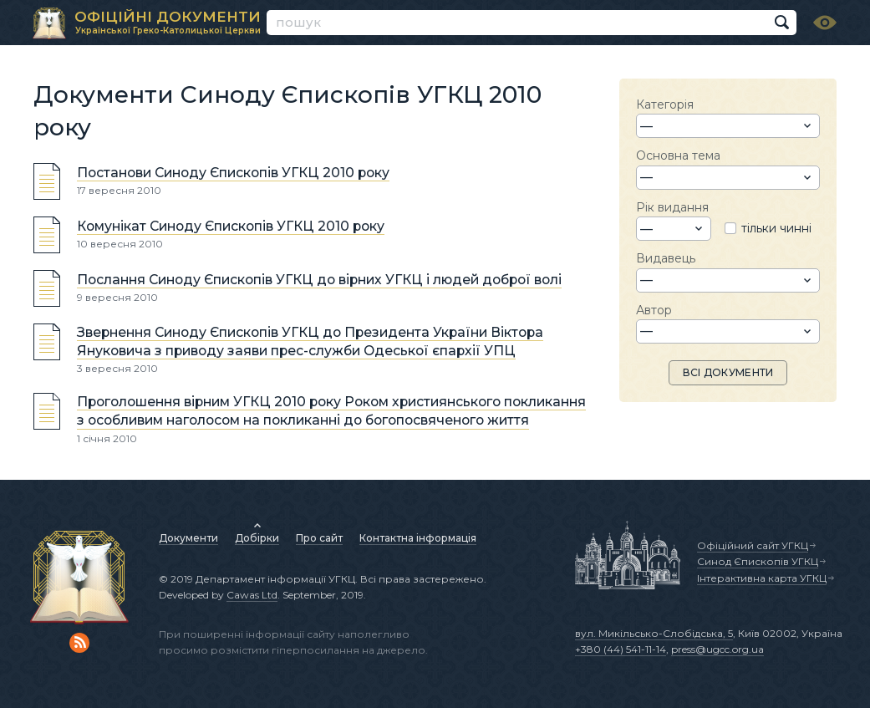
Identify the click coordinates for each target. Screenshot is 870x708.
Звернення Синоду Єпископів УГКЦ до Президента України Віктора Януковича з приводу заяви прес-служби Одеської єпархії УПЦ (310, 341)
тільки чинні (776, 228)
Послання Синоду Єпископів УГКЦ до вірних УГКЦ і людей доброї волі (319, 280)
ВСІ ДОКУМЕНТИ (728, 372)
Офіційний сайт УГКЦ (752, 545)
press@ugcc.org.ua (717, 649)
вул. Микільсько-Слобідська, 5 (654, 633)
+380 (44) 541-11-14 (620, 649)
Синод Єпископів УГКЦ (757, 561)
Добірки (257, 538)
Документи (188, 538)
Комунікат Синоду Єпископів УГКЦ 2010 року (230, 226)
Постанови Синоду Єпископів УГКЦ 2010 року (233, 173)
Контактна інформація (417, 538)
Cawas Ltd (251, 594)
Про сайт (319, 538)
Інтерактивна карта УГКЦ (762, 578)
